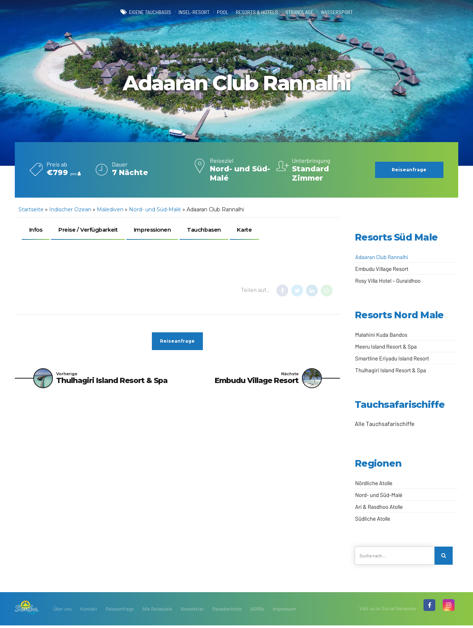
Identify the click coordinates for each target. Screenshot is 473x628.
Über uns (62, 611)
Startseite (31, 209)
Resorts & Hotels (260, 12)
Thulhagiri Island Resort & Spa (390, 370)
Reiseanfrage (120, 611)
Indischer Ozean (70, 209)
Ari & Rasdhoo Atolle (379, 506)
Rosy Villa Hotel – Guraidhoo (388, 280)
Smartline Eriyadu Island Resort (392, 358)
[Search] (445, 557)
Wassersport (353, 12)
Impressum (284, 611)
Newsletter (192, 611)
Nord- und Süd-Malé (155, 209)
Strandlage (309, 12)
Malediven (110, 209)
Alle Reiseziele (157, 611)
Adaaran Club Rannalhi (381, 256)
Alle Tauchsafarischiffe (385, 423)
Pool (220, 12)
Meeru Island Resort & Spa (386, 346)
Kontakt (88, 611)
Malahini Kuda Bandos (381, 334)
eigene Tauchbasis (134, 12)
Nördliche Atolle (373, 483)
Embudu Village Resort (381, 268)
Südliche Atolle (372, 518)
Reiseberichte (227, 611)
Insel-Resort (187, 12)
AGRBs (257, 611)
